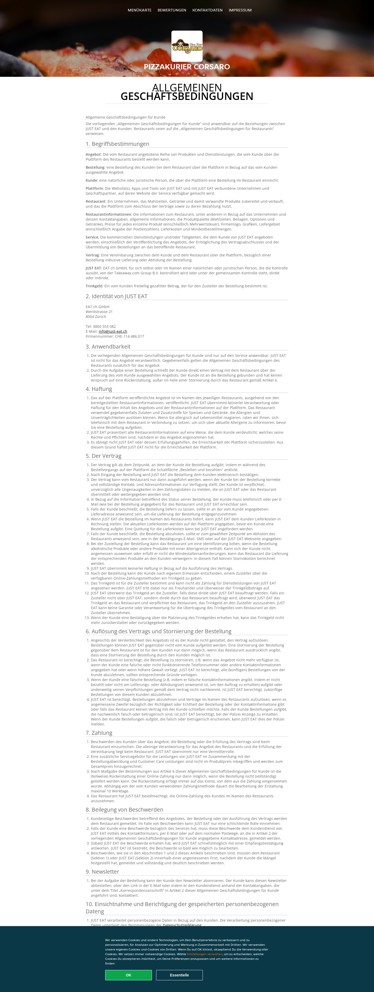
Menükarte (139, 10)
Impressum (240, 10)
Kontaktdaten (207, 10)
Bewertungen (172, 10)
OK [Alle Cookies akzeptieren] (128, 975)
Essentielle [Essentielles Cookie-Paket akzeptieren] (179, 975)
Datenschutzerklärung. (183, 925)
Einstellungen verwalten (204, 954)
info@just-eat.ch (113, 331)
